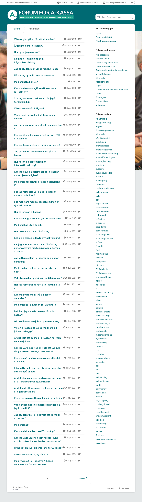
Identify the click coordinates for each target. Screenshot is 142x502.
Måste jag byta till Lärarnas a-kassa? (49, 75)
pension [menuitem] (99, 346)
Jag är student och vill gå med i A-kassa (49, 68)
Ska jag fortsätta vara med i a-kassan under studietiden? (49, 193)
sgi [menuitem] (97, 366)
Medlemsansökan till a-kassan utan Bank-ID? (49, 183)
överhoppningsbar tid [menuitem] (106, 439)
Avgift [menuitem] (99, 85)
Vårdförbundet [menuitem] (103, 138)
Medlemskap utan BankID (49, 224)
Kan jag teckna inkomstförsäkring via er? (49, 144)
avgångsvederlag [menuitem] (104, 173)
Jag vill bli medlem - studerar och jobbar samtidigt (49, 259)
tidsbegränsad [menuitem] (103, 404)
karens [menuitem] (99, 304)
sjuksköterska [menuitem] (102, 381)
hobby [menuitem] (99, 281)
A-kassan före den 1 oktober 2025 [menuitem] (112, 89)
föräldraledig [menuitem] (102, 269)
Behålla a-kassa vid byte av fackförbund (49, 237)
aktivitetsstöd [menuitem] (102, 146)
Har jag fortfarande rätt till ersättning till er (49, 286)
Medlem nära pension (49, 81)
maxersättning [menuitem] (103, 315)
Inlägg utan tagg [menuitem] (103, 122)
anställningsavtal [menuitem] (104, 149)
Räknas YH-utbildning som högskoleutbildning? (49, 60)
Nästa (82, 478)
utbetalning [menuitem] (101, 423)
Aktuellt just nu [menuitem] (103, 58)
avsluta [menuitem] (99, 176)
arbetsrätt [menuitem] (100, 165)
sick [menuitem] (98, 369)
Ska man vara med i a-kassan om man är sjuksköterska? (49, 203)
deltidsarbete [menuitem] (102, 207)
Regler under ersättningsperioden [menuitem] (111, 70)
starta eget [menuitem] (101, 392)
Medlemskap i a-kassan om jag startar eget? (49, 269)
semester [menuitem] (100, 362)
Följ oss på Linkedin (113, 2)
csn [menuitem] (97, 200)
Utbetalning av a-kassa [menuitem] (107, 62)
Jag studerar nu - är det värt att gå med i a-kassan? (49, 416)
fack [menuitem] (98, 250)
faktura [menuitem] (99, 257)
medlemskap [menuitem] (102, 327)
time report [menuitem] (101, 408)
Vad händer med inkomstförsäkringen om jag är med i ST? (49, 406)
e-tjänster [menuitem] (100, 223)
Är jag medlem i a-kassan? (49, 45)
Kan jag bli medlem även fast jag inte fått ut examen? (49, 136)
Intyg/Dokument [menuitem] (103, 74)
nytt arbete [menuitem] (101, 338)
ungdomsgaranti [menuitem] (103, 416)
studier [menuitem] (99, 396)
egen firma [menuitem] (101, 227)
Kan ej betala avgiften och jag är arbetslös (49, 398)
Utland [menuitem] (99, 93)
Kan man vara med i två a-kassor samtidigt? (49, 296)
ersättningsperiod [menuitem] (104, 238)
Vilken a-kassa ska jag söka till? (49, 454)
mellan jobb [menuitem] (101, 331)
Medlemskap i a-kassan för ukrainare (49, 304)
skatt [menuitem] (98, 385)
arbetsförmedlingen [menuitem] (105, 157)
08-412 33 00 (65, 2)
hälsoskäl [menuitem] (100, 285)
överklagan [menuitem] (101, 443)
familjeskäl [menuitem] (101, 261)
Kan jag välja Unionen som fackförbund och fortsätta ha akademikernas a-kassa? (49, 439)
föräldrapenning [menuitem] (103, 273)
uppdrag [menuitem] (100, 420)
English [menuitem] (99, 126)
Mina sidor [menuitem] (101, 78)
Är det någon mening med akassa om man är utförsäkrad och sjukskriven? (49, 379)
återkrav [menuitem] (100, 435)
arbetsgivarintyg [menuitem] (103, 161)
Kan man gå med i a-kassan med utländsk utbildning (49, 359)
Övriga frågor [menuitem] (102, 101)
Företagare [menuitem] (101, 97)
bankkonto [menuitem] (101, 184)
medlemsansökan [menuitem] (104, 319)
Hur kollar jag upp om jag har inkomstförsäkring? (49, 163)
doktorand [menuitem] (101, 215)
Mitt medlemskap (86, 2)
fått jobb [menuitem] (100, 265)
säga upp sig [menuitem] (102, 400)
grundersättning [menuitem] (103, 277)
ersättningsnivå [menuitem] (103, 234)
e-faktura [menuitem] (100, 219)
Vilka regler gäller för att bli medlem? (49, 39)
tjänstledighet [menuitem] (102, 412)
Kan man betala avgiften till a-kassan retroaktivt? (49, 90)
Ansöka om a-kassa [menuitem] (105, 66)
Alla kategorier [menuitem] (102, 55)
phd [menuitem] (97, 350)
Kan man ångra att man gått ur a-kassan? (49, 218)
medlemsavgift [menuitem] (103, 323)
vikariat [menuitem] (99, 431)
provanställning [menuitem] (103, 358)
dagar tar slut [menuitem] (102, 203)
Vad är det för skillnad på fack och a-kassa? (49, 116)
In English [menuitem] (100, 105)
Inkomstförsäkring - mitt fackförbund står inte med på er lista (49, 369)
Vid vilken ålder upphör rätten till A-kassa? (49, 278)
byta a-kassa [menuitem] (102, 192)
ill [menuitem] (96, 288)
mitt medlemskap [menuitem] (104, 335)
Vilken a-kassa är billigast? (49, 108)
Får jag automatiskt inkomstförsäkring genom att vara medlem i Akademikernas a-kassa (49, 248)
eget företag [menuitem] (102, 230)
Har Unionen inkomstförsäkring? (49, 231)
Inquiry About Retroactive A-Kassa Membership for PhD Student (49, 462)
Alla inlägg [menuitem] (101, 119)
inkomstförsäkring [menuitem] (104, 292)
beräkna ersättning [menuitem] (105, 188)
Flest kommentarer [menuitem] (106, 41)
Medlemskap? (49, 424)
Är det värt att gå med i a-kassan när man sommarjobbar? (49, 339)
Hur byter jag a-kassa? (49, 52)
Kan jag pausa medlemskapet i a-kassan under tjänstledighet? (49, 173)
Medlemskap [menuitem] (102, 82)
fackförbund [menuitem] (102, 254)
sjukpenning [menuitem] (101, 377)
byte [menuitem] (98, 196)
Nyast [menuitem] (99, 33)
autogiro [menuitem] (100, 169)
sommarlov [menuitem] (101, 389)
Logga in (111, 488)
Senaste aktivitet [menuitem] (104, 37)
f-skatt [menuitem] (99, 246)
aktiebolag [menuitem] (101, 142)
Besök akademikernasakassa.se (22, 2)
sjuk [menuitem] (98, 373)
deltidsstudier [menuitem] (102, 211)
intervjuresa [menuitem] (101, 296)
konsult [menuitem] (99, 308)
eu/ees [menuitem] (99, 242)
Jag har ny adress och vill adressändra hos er (49, 126)
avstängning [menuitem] (101, 180)
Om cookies (123, 488)
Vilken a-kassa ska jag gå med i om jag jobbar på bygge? (49, 329)
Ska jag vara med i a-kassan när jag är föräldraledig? (49, 100)
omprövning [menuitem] (101, 342)
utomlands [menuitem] (101, 427)
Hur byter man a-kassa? (49, 211)
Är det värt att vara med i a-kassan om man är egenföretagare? (49, 389)
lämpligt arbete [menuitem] (103, 311)
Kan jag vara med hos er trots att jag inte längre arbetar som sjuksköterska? (49, 349)
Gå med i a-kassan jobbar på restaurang (49, 321)
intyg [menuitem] (98, 300)
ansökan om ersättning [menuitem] (107, 153)
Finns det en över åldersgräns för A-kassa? (49, 447)
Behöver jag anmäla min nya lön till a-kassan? (49, 313)
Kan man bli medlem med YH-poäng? (49, 431)
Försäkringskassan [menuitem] (105, 130)
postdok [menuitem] (100, 354)
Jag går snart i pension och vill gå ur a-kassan (49, 153)
